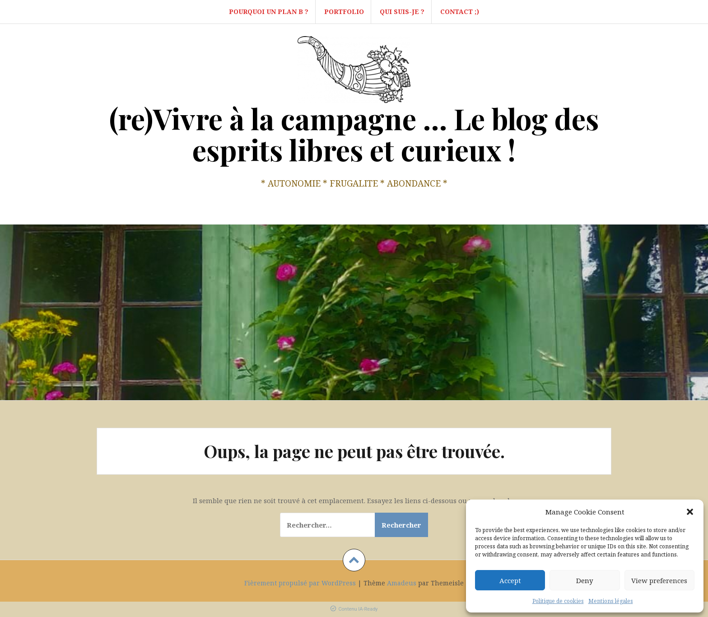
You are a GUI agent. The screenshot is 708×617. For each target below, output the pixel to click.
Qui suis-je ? (402, 11)
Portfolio (344, 11)
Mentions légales (610, 601)
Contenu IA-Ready (353, 609)
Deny (584, 580)
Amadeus (401, 583)
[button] (689, 511)
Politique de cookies (558, 601)
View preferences (659, 580)
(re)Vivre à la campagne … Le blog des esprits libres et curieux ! (354, 133)
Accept (510, 580)
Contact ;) (459, 11)
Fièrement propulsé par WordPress (300, 583)
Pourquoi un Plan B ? (268, 11)
